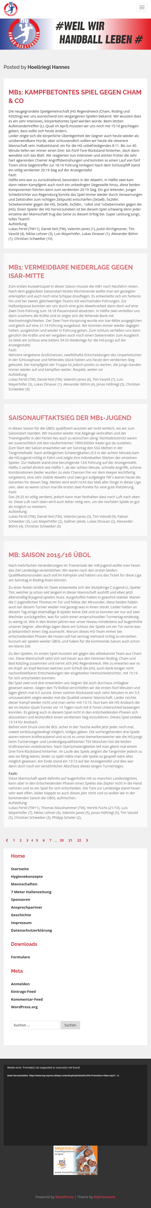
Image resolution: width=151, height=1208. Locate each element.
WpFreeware (104, 1197)
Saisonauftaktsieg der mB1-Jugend (70, 418)
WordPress (64, 1197)
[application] (75, 1105)
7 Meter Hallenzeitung (31, 891)
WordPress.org (24, 1006)
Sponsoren (20, 899)
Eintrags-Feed (23, 991)
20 (62, 840)
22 (79, 840)
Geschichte (21, 914)
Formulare (20, 956)
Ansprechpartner (26, 907)
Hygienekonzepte (27, 876)
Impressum (21, 922)
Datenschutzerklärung (31, 930)
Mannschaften (24, 883)
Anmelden (20, 983)
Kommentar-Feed (27, 999)
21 (70, 840)
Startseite (20, 868)
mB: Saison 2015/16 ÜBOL (50, 555)
